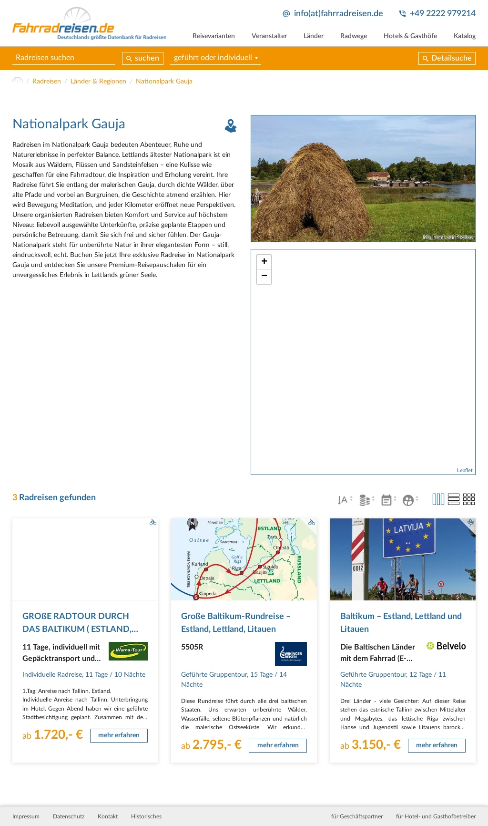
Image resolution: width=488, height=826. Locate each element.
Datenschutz (68, 816)
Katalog (465, 36)
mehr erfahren (119, 735)
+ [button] (264, 262)
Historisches (146, 816)
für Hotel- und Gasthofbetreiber (436, 816)
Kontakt (108, 816)
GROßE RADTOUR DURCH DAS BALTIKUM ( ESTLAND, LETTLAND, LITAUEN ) (77, 629)
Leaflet (465, 470)
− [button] (264, 276)
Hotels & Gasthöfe (410, 36)
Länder (314, 36)
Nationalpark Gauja (164, 81)
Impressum (26, 816)
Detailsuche (451, 58)
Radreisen (46, 81)
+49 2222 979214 (443, 14)
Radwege (353, 36)
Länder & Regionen (98, 81)
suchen (147, 58)
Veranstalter (269, 36)
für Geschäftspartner (357, 816)
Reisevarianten (214, 36)
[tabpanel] (363, 178)
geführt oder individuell (213, 58)
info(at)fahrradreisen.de (338, 14)
